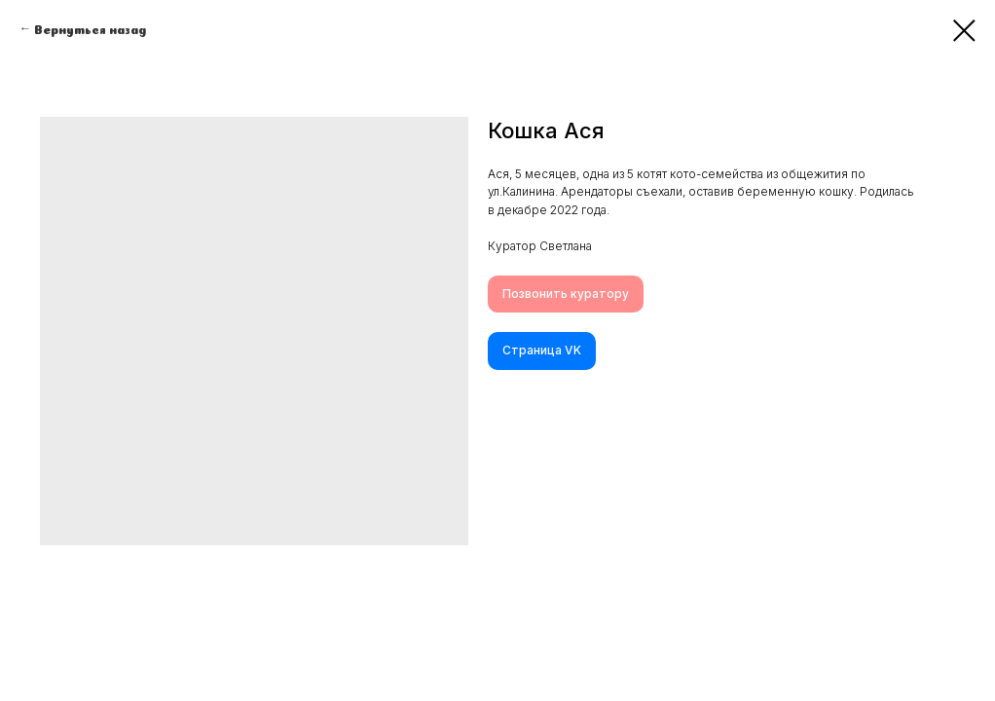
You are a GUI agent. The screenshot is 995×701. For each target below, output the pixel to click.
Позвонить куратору (565, 293)
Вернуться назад (90, 28)
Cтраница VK (541, 350)
